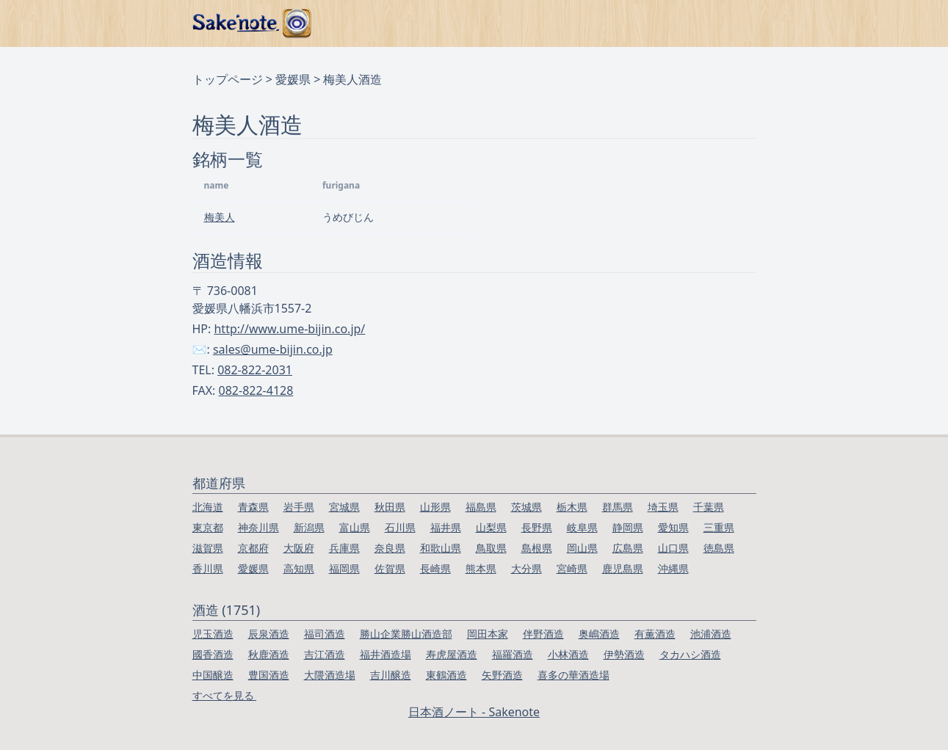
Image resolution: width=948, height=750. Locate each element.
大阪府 (298, 548)
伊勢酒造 (624, 654)
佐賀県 (390, 568)
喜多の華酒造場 (573, 675)
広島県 (627, 548)
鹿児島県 (622, 568)
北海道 (207, 507)
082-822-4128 (256, 390)
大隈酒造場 (329, 675)
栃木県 (572, 507)
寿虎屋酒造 (451, 654)
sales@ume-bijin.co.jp (273, 349)
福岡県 (344, 568)
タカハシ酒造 (690, 654)
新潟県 (309, 527)
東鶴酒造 (446, 675)
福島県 (481, 507)
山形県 (435, 507)
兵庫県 (344, 548)
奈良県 (390, 548)
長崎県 (435, 568)
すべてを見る (224, 695)
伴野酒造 (543, 634)
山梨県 (491, 527)
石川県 (400, 527)
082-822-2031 (254, 370)
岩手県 (298, 507)
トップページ (227, 79)
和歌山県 (440, 548)
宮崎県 (572, 568)
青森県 (253, 507)
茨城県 (526, 507)
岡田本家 (487, 634)
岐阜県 (582, 527)
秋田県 (390, 507)
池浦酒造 (710, 634)
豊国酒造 (268, 675)
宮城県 (344, 507)
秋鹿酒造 (268, 654)
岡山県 (582, 548)
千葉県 (708, 507)
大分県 (526, 568)
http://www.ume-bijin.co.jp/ (289, 329)
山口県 (673, 548)
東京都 (207, 527)
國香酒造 (213, 654)
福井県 (445, 527)
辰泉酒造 (268, 634)
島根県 (536, 548)
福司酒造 (324, 634)
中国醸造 (213, 675)
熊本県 (481, 568)
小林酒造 (568, 654)
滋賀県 (207, 548)
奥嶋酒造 (599, 634)
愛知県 (673, 527)
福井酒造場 (385, 654)
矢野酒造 (502, 675)
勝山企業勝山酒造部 (406, 634)
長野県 (536, 527)
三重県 (718, 527)
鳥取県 (491, 548)
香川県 (207, 568)
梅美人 (219, 217)
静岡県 (627, 527)
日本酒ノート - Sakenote (474, 712)
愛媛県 (293, 79)
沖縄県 (673, 568)
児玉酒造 (213, 634)
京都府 (253, 548)
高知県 (298, 568)
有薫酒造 (655, 634)
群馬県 (617, 507)
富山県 (354, 527)
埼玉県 (663, 507)
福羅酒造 (512, 654)
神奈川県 (258, 527)
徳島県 (718, 548)
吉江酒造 (324, 654)
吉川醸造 (390, 675)
